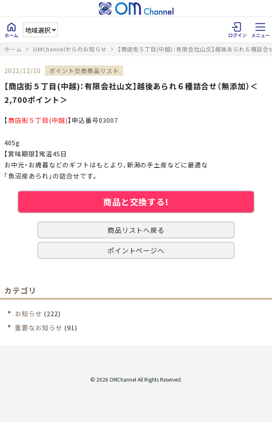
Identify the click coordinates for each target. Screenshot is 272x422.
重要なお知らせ (38, 327)
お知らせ (28, 313)
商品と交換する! (136, 201)
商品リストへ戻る (136, 230)
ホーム (13, 49)
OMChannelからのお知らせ (70, 49)
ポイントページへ (136, 250)
